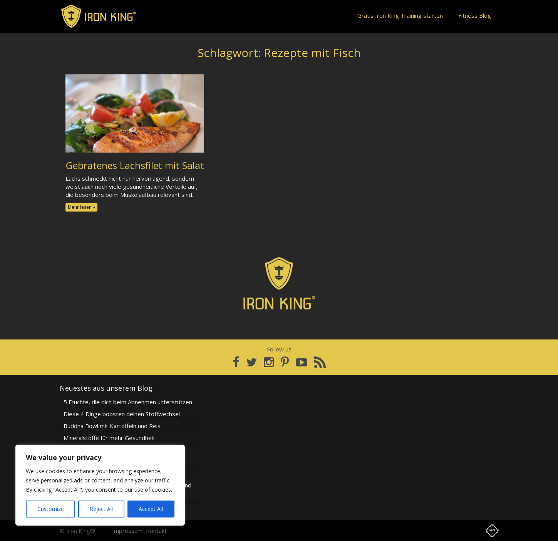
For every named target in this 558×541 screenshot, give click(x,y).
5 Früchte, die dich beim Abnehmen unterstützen (128, 402)
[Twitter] (251, 362)
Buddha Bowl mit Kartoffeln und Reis (112, 426)
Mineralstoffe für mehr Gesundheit (109, 438)
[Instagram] (268, 362)
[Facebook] (236, 362)
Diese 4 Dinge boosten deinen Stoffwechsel (122, 414)
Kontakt (156, 530)
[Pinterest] (284, 362)
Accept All (151, 508)
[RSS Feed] (320, 362)
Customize (50, 508)
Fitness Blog (474, 15)
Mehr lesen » (81, 207)
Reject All (101, 508)
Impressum (127, 530)
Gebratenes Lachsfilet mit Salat (134, 165)
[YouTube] (301, 362)
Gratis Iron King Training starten (400, 15)
